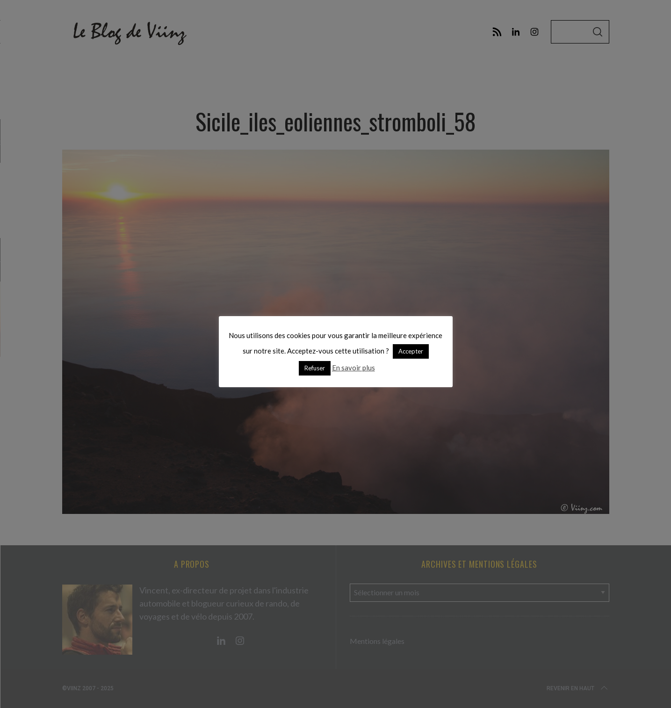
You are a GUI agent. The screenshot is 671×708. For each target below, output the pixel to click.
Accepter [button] (410, 351)
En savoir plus (353, 367)
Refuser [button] (314, 368)
